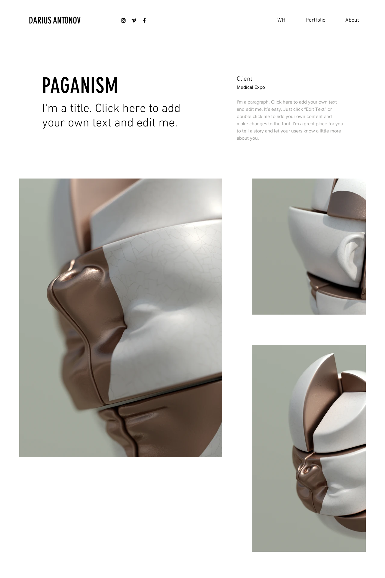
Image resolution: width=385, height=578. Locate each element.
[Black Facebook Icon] (144, 20)
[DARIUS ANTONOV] (61, 20)
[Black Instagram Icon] (123, 20)
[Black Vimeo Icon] (134, 20)
